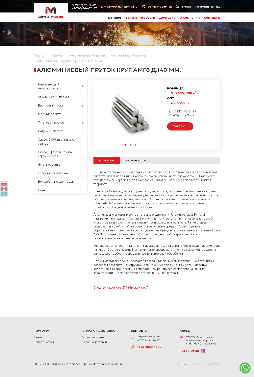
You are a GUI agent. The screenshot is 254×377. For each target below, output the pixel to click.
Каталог (115, 17)
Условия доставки (94, 341)
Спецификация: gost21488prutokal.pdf (120, 287)
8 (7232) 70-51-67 (84, 5)
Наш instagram (192, 350)
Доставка (167, 17)
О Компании (189, 17)
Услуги (131, 17)
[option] (130, 114)
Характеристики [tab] (137, 160)
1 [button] (125, 145)
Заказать (180, 126)
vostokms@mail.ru (124, 6)
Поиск (183, 6)
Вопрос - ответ (44, 341)
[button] (83, 86)
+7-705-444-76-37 (84, 8)
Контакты (212, 17)
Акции (38, 337)
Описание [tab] (106, 160)
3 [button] (136, 145)
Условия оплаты (93, 337)
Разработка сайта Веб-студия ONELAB (199, 364)
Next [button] (157, 114)
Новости (148, 17)
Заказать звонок (156, 6)
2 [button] (131, 145)
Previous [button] (103, 114)
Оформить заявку (207, 6)
